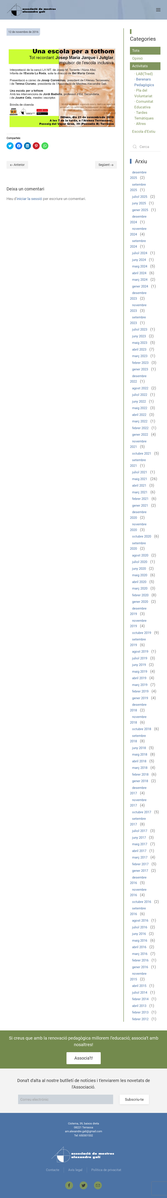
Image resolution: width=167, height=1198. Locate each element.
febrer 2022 (140, 428)
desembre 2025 (138, 175)
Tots (136, 50)
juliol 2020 (139, 562)
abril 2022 (139, 415)
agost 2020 (140, 555)
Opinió (137, 58)
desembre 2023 (138, 296)
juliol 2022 (139, 395)
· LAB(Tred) (143, 74)
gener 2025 (140, 210)
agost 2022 (140, 388)
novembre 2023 (138, 308)
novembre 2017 (138, 803)
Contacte (52, 1170)
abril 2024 (139, 273)
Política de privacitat (106, 1170)
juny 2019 (139, 665)
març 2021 (139, 492)
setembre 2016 (138, 911)
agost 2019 (140, 652)
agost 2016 (140, 920)
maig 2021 (139, 479)
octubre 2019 (141, 633)
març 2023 (139, 356)
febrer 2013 (140, 1012)
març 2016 (139, 954)
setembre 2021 (138, 463)
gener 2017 (140, 871)
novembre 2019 (138, 623)
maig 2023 (139, 343)
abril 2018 (139, 761)
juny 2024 (139, 260)
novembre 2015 (138, 976)
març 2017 (139, 857)
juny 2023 (139, 336)
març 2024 (139, 280)
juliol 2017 (139, 831)
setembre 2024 (138, 244)
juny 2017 (139, 838)
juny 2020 (139, 569)
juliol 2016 (139, 927)
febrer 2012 (140, 1019)
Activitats (140, 66)
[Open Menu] (158, 10)
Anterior (17, 164)
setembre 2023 (138, 320)
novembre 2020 (138, 527)
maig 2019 (139, 672)
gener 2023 (140, 369)
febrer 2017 (140, 864)
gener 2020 (140, 602)
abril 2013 (139, 1006)
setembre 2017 (138, 821)
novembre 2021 (138, 444)
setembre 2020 (138, 546)
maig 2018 (139, 754)
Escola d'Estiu (143, 131)
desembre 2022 (138, 379)
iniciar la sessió (29, 199)
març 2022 (139, 421)
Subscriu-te (134, 1099)
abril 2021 (139, 485)
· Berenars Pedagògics (144, 82)
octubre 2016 (141, 902)
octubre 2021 (141, 453)
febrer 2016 (140, 960)
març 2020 (139, 588)
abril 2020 (139, 582)
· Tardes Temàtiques (144, 115)
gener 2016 (140, 967)
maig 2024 (139, 266)
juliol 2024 (139, 253)
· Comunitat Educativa (143, 104)
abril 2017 (139, 851)
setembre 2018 (138, 738)
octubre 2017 (141, 812)
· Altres (140, 123)
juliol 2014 (139, 993)
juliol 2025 (139, 197)
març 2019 (139, 685)
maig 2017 (139, 844)
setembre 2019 (138, 642)
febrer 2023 (140, 363)
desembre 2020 (138, 515)
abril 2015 (139, 986)
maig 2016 (139, 941)
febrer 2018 (140, 774)
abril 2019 (139, 678)
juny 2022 (139, 401)
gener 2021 (140, 505)
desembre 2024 (138, 219)
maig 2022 (139, 408)
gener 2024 (140, 286)
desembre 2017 (138, 790)
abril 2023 (139, 349)
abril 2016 (139, 947)
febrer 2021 (140, 499)
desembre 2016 (138, 880)
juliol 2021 (139, 472)
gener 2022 (140, 435)
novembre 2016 (138, 892)
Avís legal (75, 1170)
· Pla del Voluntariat (143, 93)
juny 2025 (139, 203)
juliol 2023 (139, 329)
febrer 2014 (140, 999)
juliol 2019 (139, 658)
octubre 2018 (141, 729)
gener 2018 (140, 781)
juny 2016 (139, 934)
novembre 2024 (138, 231)
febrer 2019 (140, 691)
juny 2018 (139, 748)
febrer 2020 (140, 595)
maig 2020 (139, 575)
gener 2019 (140, 698)
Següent (106, 164)
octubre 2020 (141, 536)
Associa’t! (83, 1058)
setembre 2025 (138, 187)
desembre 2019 (138, 611)
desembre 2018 (138, 707)
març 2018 (139, 768)
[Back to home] (32, 10)
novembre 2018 (138, 719)
